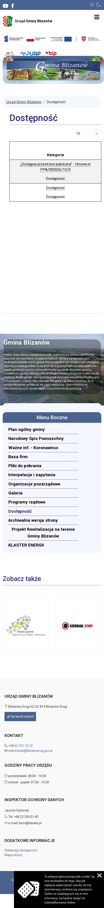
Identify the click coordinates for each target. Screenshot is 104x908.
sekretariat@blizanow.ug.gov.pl (30, 750)
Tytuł (55, 146)
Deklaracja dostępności (21, 850)
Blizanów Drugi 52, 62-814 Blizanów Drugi (36, 706)
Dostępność (55, 188)
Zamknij (99, 875)
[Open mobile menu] (97, 17)
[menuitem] (43, 429)
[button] (92, 4)
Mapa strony (13, 855)
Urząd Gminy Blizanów (27, 21)
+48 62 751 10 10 (20, 746)
